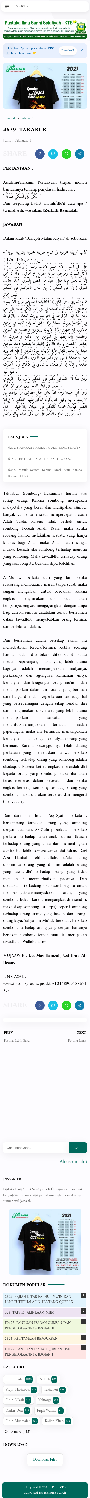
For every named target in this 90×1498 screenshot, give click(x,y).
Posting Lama (77, 1041)
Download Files (45, 1459)
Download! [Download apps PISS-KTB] (67, 50)
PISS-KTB (12, 1179)
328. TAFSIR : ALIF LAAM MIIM (29, 1313)
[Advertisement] (45, 1096)
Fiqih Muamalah (22, 1421)
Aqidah (49, 1379)
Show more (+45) (17, 1432)
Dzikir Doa (18, 1410)
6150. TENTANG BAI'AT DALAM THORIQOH (41, 459)
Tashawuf (55, 1389)
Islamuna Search (55, 1493)
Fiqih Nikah (18, 1400)
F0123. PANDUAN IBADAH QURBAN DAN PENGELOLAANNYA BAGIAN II (38, 1326)
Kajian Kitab (58, 1421)
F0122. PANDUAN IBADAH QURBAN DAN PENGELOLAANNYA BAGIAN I (38, 1352)
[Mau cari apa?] (36, 1147)
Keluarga (48, 1400)
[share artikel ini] (40, 154)
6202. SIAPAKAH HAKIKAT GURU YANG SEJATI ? (44, 448)
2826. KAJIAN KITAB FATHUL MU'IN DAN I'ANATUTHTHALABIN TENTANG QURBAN (39, 1300)
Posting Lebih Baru (17, 1041)
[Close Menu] (81, 51)
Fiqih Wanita (50, 1410)
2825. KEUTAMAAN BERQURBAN (31, 1339)
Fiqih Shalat (19, 1379)
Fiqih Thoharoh (21, 1389)
